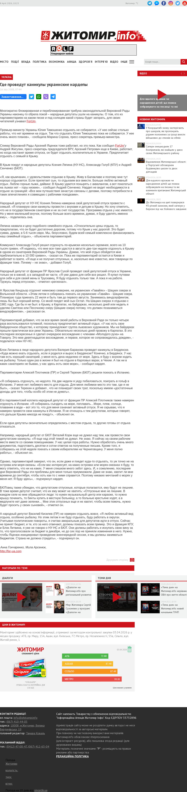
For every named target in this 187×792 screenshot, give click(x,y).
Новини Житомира (152, 119)
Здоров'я (85, 61)
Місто (4, 61)
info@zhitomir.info (25, 718)
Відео (143, 73)
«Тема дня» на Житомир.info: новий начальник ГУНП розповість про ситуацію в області (172, 612)
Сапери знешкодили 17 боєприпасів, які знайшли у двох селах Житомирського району (164, 150)
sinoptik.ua (40, 790)
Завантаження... (12, 96)
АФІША (71, 61)
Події (15, 61)
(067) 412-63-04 (38, 746)
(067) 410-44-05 (16, 721)
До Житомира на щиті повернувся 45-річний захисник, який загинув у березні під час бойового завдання (166, 206)
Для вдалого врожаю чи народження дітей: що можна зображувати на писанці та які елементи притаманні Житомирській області (166, 187)
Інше (124, 61)
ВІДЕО (114, 61)
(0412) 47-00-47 (16, 746)
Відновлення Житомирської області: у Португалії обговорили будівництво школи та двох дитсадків (166, 166)
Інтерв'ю (101, 61)
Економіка (57, 61)
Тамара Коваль (35, 733)
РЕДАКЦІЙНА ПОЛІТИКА (72, 756)
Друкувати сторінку (117, 559)
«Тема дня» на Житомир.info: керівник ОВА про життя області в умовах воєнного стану (174, 595)
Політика (39, 61)
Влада (25, 61)
